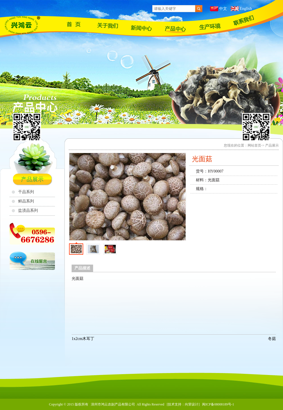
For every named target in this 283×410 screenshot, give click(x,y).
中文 (223, 8)
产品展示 (175, 28)
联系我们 (243, 20)
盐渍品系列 (28, 210)
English (246, 8)
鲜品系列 (26, 201)
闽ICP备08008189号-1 (218, 404)
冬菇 (272, 339)
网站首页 (74, 24)
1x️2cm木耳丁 (83, 339)
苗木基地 (209, 26)
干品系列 (26, 192)
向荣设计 (191, 404)
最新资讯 (141, 28)
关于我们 (108, 25)
